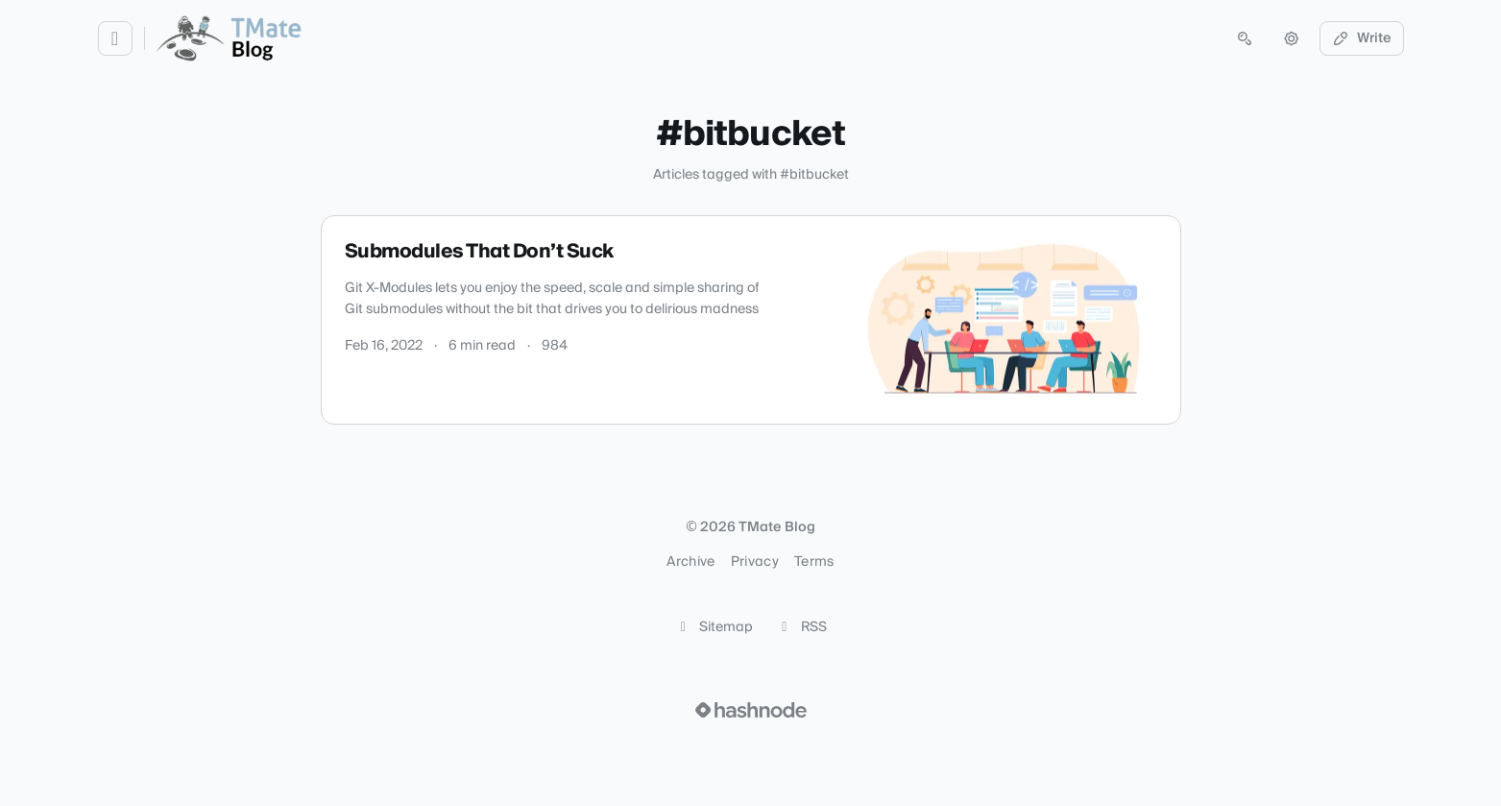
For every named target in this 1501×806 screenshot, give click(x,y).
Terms (814, 562)
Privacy (755, 562)
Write (1362, 38)
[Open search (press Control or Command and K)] (1244, 38)
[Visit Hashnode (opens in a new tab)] (751, 710)
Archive (690, 562)
